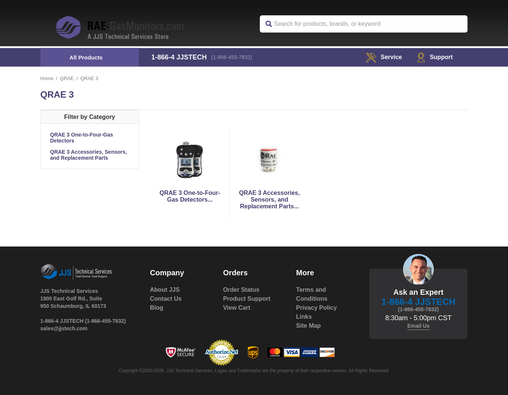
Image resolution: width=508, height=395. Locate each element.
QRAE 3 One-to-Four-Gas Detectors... (189, 196)
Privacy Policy (316, 307)
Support (435, 57)
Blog (156, 307)
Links (304, 316)
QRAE (67, 78)
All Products (85, 57)
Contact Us (165, 299)
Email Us (418, 326)
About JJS (165, 290)
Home (47, 78)
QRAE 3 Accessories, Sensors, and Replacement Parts (88, 155)
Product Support (246, 299)
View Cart (236, 307)
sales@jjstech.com (64, 328)
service (384, 57)
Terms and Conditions (312, 294)
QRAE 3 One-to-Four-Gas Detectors (81, 138)
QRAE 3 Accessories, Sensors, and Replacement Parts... (269, 199)
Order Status (241, 290)
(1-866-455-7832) (231, 57)
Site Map (308, 325)
